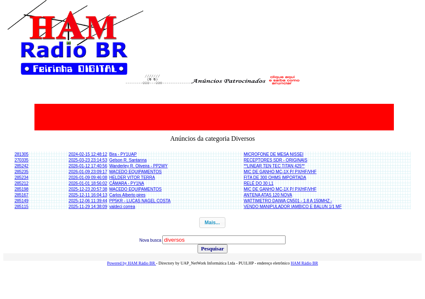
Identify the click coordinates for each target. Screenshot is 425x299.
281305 (21, 154)
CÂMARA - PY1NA (126, 183)
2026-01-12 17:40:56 (87, 166)
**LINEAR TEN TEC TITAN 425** (274, 166)
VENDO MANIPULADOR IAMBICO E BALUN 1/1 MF (293, 206)
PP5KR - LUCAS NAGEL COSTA (140, 201)
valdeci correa (122, 206)
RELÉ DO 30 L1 (259, 183)
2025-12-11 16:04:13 (87, 195)
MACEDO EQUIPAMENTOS (135, 171)
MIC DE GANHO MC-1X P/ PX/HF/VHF (280, 171)
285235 (21, 171)
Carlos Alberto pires (127, 195)
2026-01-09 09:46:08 (87, 177)
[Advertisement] (214, 117)
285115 (21, 206)
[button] (212, 222)
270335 (21, 160)
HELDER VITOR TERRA (132, 177)
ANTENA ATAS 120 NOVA (268, 195)
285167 (21, 195)
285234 (21, 177)
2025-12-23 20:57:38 (87, 189)
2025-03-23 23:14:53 (87, 160)
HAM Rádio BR (304, 263)
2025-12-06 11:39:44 (87, 201)
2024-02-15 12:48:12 (87, 154)
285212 (21, 183)
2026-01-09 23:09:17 (87, 171)
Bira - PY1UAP (123, 154)
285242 (21, 166)
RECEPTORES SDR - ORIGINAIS (275, 160)
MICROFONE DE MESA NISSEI (273, 154)
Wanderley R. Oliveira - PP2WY (138, 166)
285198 (21, 189)
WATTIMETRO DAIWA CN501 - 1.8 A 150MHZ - (288, 201)
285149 (21, 201)
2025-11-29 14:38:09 (87, 206)
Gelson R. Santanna (128, 160)
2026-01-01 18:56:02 (87, 183)
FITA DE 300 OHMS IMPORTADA (275, 177)
